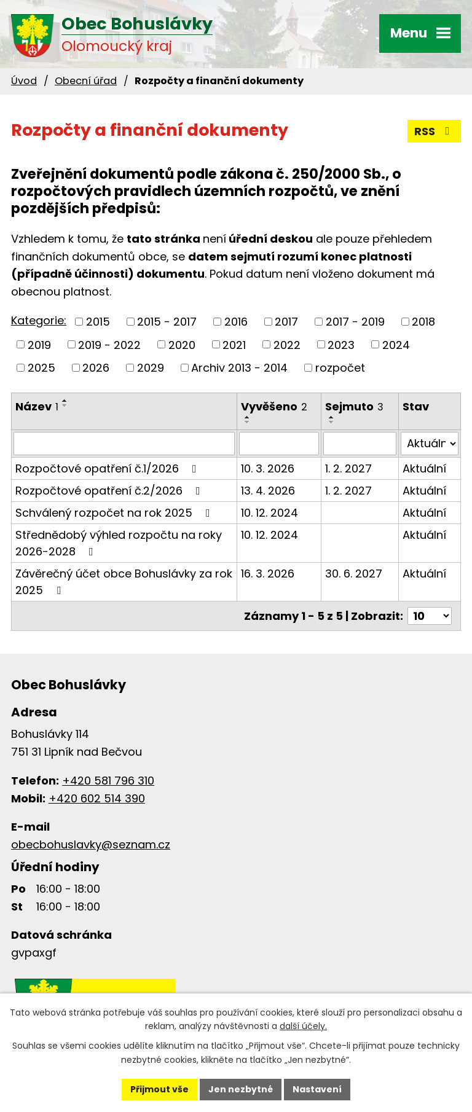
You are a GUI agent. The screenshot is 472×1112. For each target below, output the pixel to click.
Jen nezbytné (240, 1089)
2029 (150, 367)
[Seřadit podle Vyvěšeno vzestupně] (247, 417)
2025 (41, 367)
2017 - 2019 (355, 321)
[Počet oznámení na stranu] (429, 616)
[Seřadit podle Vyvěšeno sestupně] (247, 422)
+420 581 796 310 (108, 780)
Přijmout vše (159, 1089)
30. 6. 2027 (353, 573)
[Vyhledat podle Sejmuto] (360, 443)
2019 (39, 344)
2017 (286, 321)
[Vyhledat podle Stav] (429, 443)
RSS (434, 131)
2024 (396, 344)
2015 (98, 321)
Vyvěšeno (274, 406)
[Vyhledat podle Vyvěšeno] (279, 443)
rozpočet (340, 367)
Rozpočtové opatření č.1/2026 (108, 468)
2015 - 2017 (167, 321)
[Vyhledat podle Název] (124, 443)
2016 (236, 321)
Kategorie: (38, 320)
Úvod (24, 81)
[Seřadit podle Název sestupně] (65, 405)
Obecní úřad (86, 81)
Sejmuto (354, 406)
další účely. (303, 1026)
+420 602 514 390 (97, 798)
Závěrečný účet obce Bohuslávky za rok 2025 (123, 582)
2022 (287, 344)
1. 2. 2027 (348, 468)
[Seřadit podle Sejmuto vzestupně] (332, 417)
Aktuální (424, 468)
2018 (423, 321)
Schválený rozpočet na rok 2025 (115, 512)
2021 (234, 344)
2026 (95, 367)
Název (36, 406)
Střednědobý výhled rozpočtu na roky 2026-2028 (118, 543)
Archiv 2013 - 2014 (239, 367)
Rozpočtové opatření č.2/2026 (110, 490)
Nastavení (317, 1089)
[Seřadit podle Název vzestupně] (65, 400)
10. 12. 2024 (269, 512)
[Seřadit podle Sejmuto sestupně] (332, 422)
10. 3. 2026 (267, 468)
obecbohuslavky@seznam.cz (90, 844)
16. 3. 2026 (267, 573)
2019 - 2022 (109, 344)
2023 (341, 344)
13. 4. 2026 (268, 490)
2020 (181, 344)
